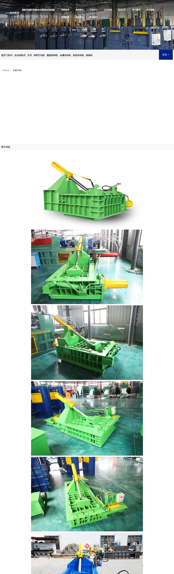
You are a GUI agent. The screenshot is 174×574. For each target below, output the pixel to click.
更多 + (165, 54)
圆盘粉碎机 (52, 55)
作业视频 (150, 10)
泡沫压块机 (78, 55)
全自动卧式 (19, 55)
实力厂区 (122, 10)
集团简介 (80, 10)
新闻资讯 (65, 17)
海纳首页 (65, 10)
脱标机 (89, 55)
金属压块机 (65, 55)
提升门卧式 (6, 55)
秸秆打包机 (39, 55)
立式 (29, 55)
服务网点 (80, 17)
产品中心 (94, 10)
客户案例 (136, 10)
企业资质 (108, 10)
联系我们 (94, 17)
